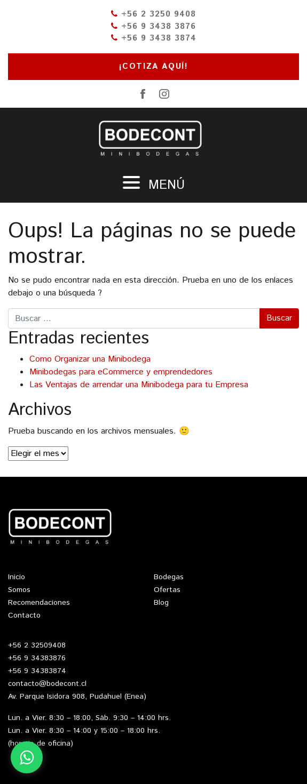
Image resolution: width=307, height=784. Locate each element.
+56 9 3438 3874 (153, 38)
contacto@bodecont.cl (47, 683)
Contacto (24, 615)
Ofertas (167, 590)
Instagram (164, 94)
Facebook (143, 94)
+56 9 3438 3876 (153, 26)
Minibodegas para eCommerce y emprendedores (120, 372)
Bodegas (169, 577)
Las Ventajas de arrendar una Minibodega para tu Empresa (138, 385)
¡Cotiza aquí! (153, 66)
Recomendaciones (39, 602)
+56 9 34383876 (37, 658)
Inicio (16, 577)
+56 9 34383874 (37, 671)
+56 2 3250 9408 (153, 14)
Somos (19, 590)
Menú (154, 185)
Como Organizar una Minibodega (90, 359)
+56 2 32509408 (37, 645)
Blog (161, 602)
